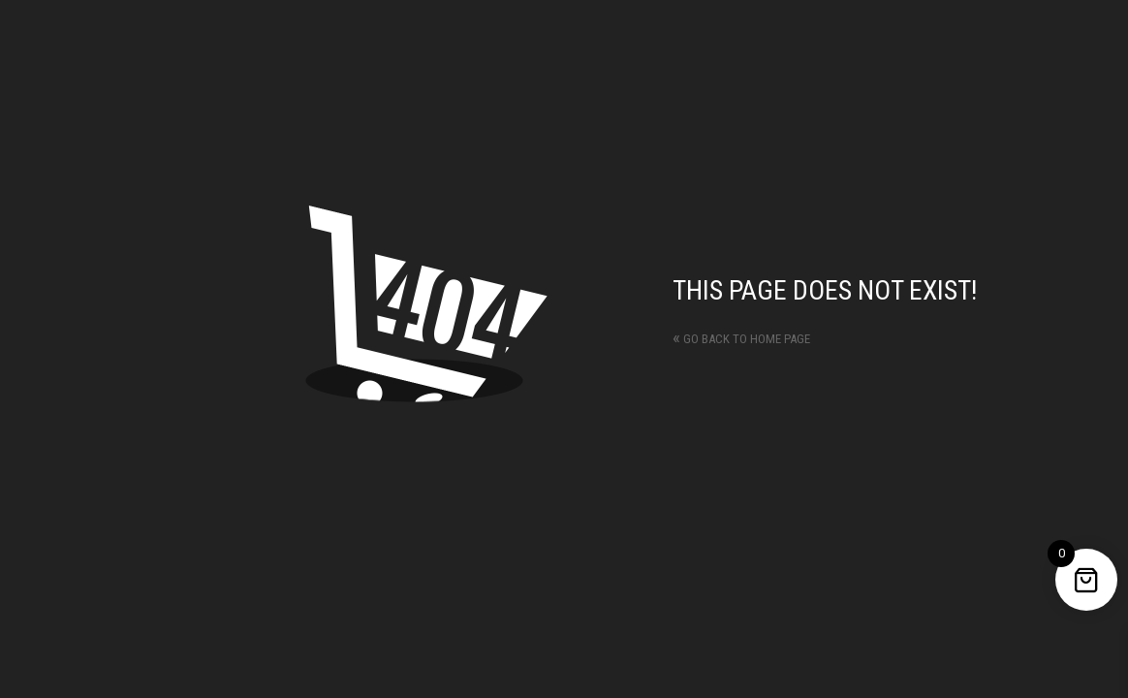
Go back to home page (741, 339)
